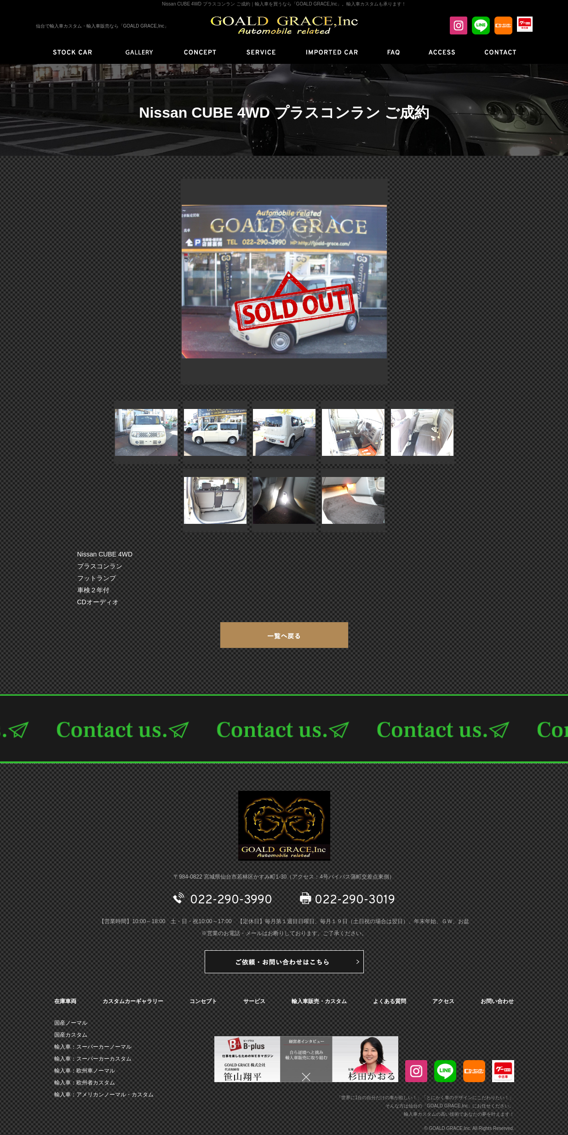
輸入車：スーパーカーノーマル (93, 1047)
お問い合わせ (497, 1001)
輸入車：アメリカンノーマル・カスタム (104, 1094)
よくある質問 (389, 1001)
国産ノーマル (70, 1023)
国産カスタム (70, 1035)
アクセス (443, 1001)
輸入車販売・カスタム (319, 1001)
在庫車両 (65, 1001)
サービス (254, 1001)
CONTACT (284, 728)
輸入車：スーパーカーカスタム (93, 1059)
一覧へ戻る (284, 635)
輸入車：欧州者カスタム (84, 1082)
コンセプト (203, 1001)
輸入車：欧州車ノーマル (84, 1070)
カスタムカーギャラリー (133, 1001)
